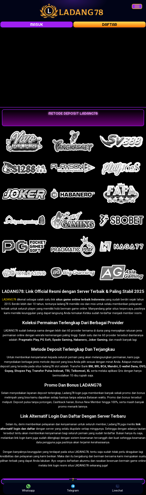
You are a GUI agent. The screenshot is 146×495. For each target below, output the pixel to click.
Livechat (117, 488)
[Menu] (137, 6)
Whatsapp (28, 488)
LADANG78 (9, 299)
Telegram (73, 488)
